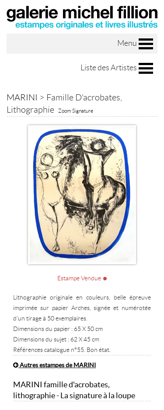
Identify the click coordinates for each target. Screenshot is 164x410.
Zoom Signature (75, 111)
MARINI (22, 97)
